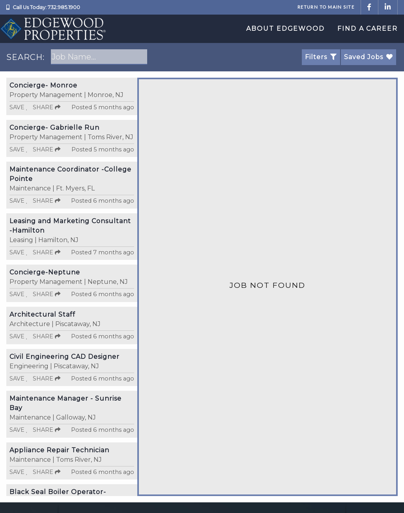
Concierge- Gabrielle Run (54, 127)
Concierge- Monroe (43, 85)
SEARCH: (25, 57)
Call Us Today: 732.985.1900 (46, 7)
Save (18, 107)
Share (46, 107)
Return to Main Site (325, 6)
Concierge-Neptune (44, 272)
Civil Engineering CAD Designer (64, 356)
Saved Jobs (368, 57)
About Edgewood (285, 28)
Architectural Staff (42, 314)
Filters (321, 57)
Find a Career (367, 28)
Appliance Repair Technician (59, 450)
